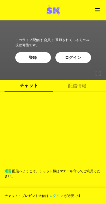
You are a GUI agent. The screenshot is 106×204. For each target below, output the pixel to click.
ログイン (73, 57)
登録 (33, 57)
